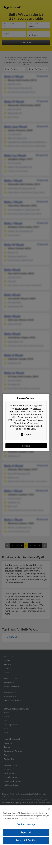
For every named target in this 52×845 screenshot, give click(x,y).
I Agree (26, 434)
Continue (26, 446)
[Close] (49, 810)
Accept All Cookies (26, 841)
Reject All (26, 833)
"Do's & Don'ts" (21, 423)
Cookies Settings (26, 825)
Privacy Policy (21, 408)
